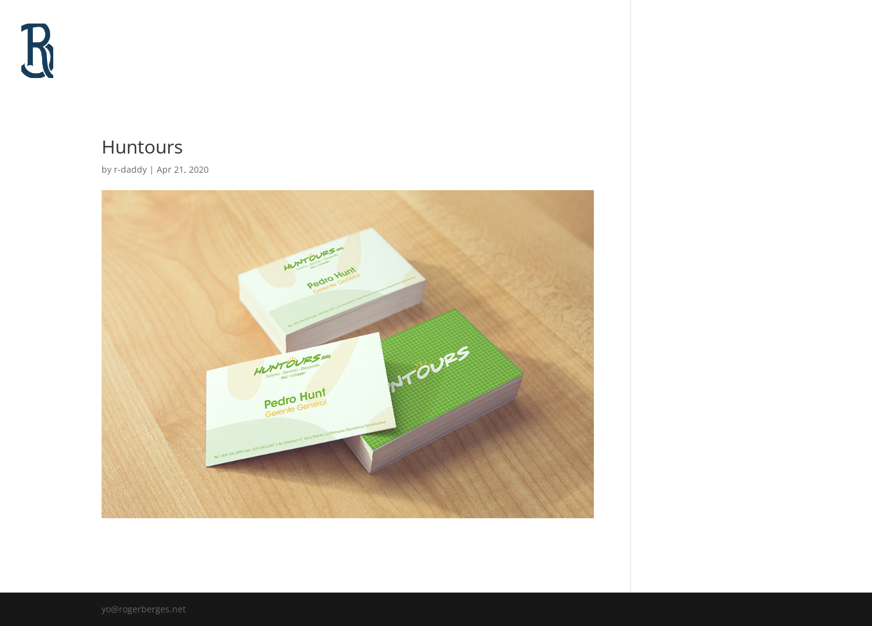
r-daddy (130, 169)
